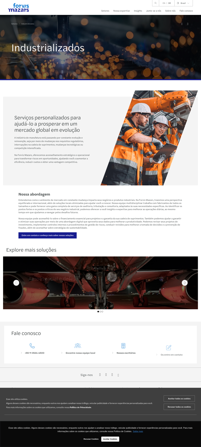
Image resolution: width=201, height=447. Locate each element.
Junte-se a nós (153, 10)
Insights (138, 10)
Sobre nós (170, 10)
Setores (105, 10)
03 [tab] (102, 311)
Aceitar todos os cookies (179, 398)
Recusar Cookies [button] (91, 439)
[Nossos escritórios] (123, 354)
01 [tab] (98, 311)
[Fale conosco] (32, 348)
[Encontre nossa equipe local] (78, 349)
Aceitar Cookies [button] (110, 439)
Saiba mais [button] (138, 431)
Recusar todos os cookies (179, 406)
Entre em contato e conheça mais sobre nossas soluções (47, 235)
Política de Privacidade (80, 407)
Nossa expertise (121, 10)
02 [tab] (100, 311)
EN (164, 3)
